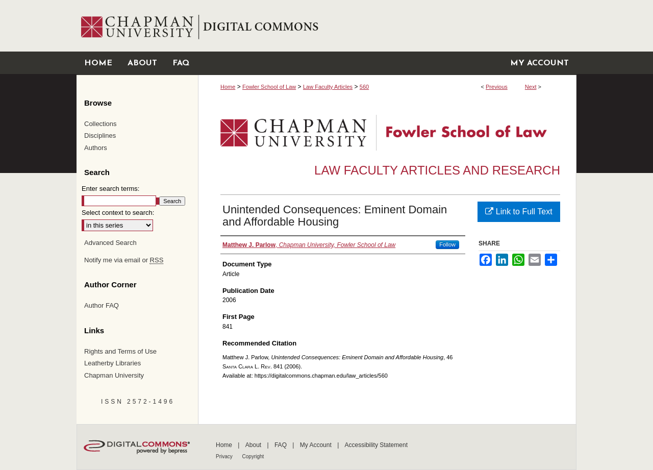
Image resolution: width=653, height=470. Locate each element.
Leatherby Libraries (112, 363)
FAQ (281, 445)
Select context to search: (118, 212)
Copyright (253, 456)
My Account (316, 445)
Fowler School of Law (269, 87)
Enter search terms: (110, 188)
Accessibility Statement (376, 445)
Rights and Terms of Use (120, 351)
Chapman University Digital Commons (386, 26)
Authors (95, 148)
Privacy (225, 456)
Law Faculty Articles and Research (437, 170)
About (254, 445)
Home (227, 87)
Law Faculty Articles (328, 87)
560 (364, 87)
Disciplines (100, 135)
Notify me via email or (123, 260)
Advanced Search (110, 242)
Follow (447, 244)
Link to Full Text (518, 211)
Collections (100, 124)
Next (531, 87)
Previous (497, 87)
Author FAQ (101, 305)
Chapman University (114, 375)
